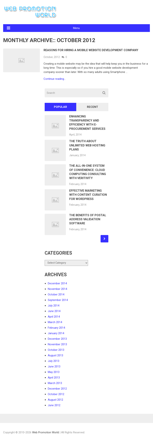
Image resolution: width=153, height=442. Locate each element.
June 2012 (54, 405)
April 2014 (54, 316)
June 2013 (54, 366)
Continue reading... (55, 79)
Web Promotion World (45, 432)
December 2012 (57, 388)
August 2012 (55, 399)
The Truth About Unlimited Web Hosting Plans (87, 145)
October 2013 (56, 350)
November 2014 (57, 289)
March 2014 (55, 322)
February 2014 (56, 327)
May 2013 (53, 372)
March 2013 (55, 383)
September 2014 (58, 300)
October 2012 (56, 394)
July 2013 (53, 361)
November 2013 (57, 344)
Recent (92, 107)
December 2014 (57, 283)
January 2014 (56, 333)
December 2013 (57, 338)
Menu (76, 28)
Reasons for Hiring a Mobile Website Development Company (91, 50)
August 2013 (55, 355)
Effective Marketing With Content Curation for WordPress (88, 195)
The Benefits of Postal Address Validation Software (87, 219)
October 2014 (56, 294)
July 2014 (53, 305)
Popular (60, 107)
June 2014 (54, 311)
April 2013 (54, 377)
